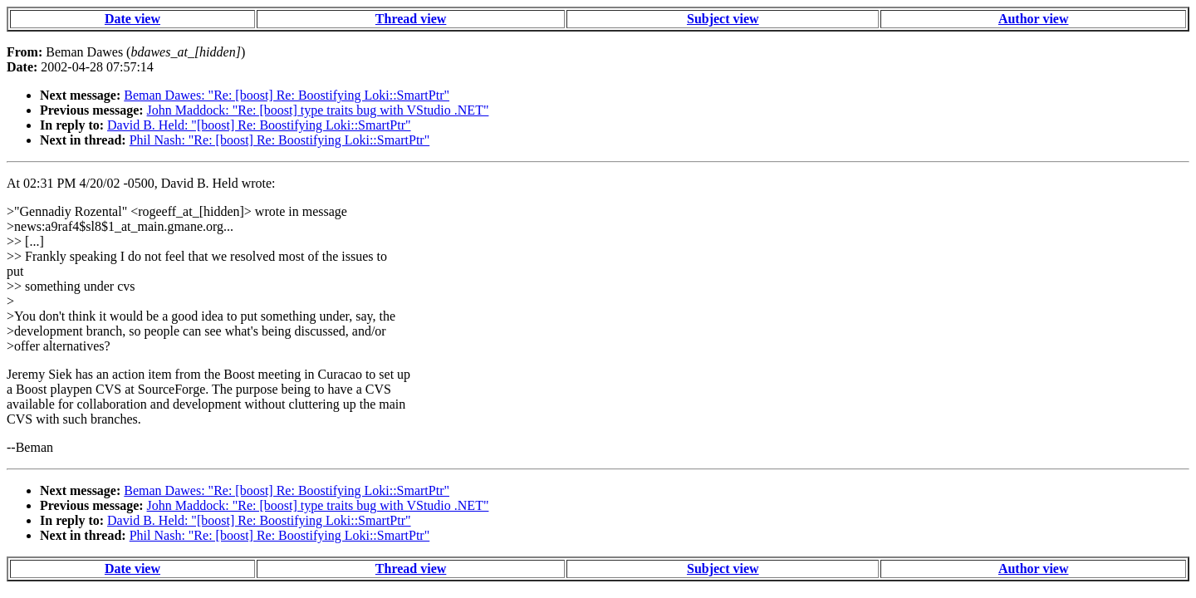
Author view (1033, 19)
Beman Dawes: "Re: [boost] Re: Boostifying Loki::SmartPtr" (286, 95)
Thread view (410, 19)
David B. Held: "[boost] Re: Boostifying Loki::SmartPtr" (259, 125)
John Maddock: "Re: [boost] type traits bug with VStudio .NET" (318, 110)
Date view (132, 19)
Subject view (723, 19)
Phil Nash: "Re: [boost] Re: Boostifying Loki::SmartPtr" (280, 140)
